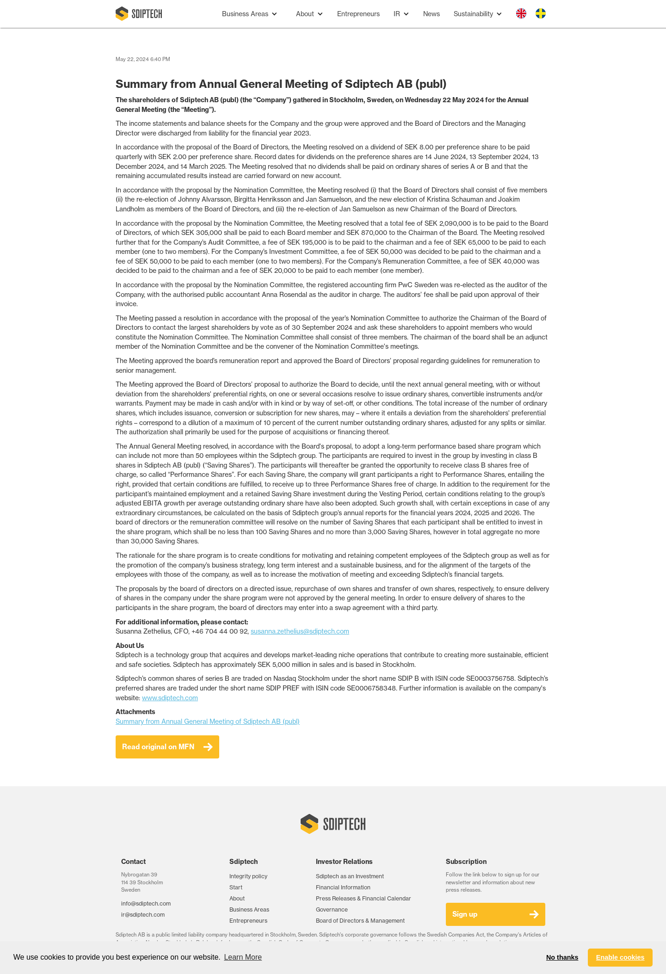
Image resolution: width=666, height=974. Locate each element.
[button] (250, 14)
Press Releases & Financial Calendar (363, 898)
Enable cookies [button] (620, 957)
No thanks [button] (562, 957)
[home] (139, 14)
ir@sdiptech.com (143, 914)
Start (235, 887)
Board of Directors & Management (360, 920)
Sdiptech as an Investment (350, 876)
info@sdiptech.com (146, 903)
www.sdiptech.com (170, 698)
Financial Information (343, 887)
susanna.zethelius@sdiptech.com (300, 631)
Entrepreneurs (358, 14)
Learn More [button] (243, 957)
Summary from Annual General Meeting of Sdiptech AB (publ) (208, 721)
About (237, 898)
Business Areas (249, 909)
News (431, 14)
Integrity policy (248, 876)
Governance (332, 909)
